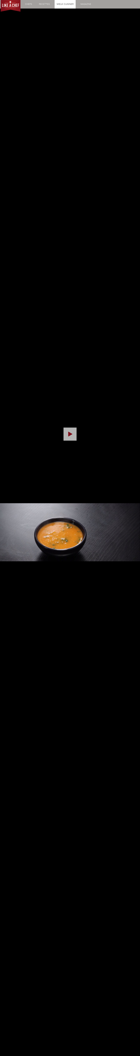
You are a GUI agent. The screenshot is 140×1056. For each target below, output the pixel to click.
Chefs (28, 4)
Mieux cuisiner (65, 4)
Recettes (44, 4)
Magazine (85, 4)
